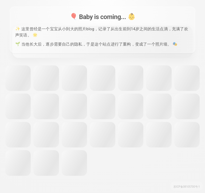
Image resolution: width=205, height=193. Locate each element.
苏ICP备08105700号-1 (187, 186)
